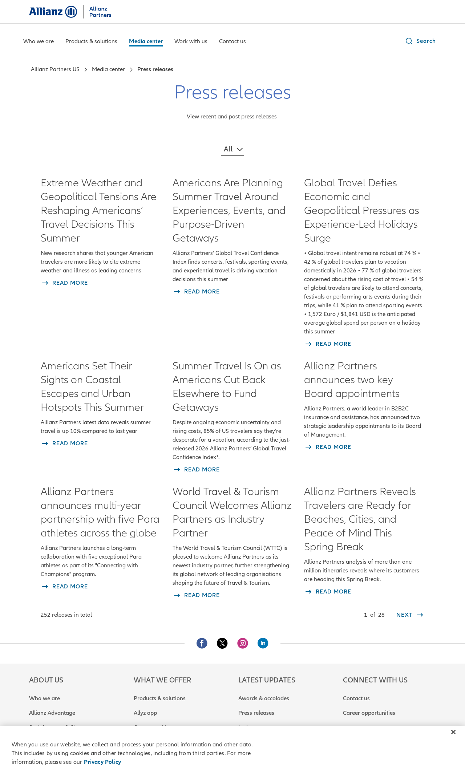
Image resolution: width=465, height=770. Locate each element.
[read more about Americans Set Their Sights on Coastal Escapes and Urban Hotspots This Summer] (64, 443)
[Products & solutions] (91, 42)
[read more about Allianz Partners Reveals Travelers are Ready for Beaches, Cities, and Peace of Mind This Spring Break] (327, 591)
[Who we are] (38, 42)
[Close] (453, 732)
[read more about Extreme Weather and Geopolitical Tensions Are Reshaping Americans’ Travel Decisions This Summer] (64, 283)
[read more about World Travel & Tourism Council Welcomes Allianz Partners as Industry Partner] (196, 595)
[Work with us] (190, 42)
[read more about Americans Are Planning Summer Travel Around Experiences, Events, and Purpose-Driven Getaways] (196, 291)
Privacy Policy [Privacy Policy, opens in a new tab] (102, 762)
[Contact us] (232, 42)
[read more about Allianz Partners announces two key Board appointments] (327, 447)
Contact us (356, 698)
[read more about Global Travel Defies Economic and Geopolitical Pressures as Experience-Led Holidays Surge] (327, 344)
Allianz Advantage (52, 713)
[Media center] (146, 42)
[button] (420, 41)
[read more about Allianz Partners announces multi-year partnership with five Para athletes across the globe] (64, 586)
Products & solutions (160, 698)
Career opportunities (369, 713)
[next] (410, 615)
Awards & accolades (263, 698)
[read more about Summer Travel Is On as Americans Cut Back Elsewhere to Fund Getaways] (196, 469)
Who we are (44, 698)
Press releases (256, 713)
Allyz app (145, 713)
